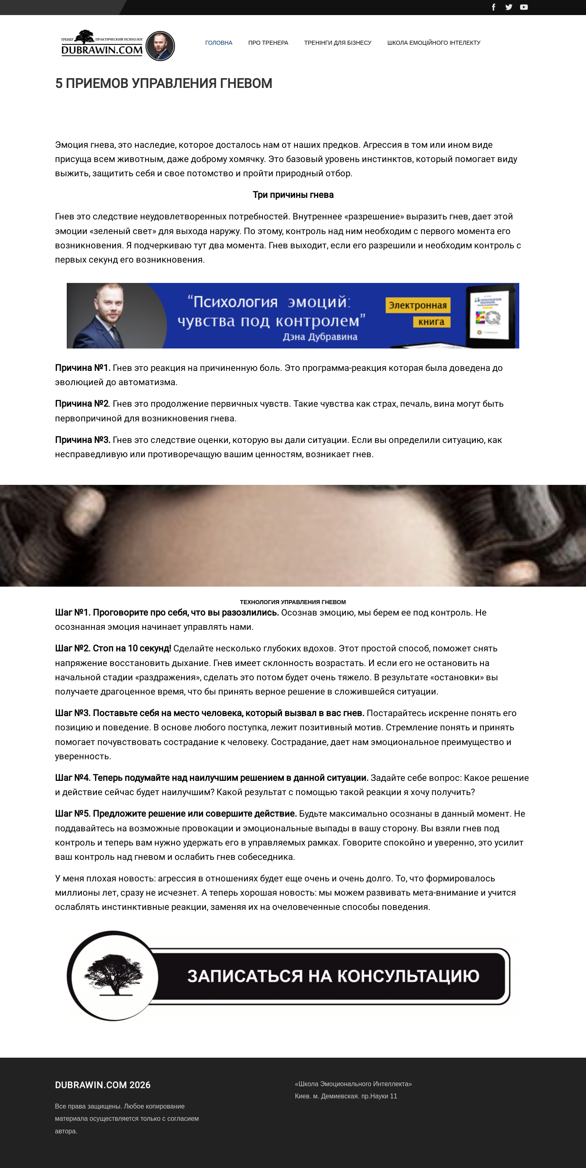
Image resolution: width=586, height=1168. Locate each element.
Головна (219, 42)
